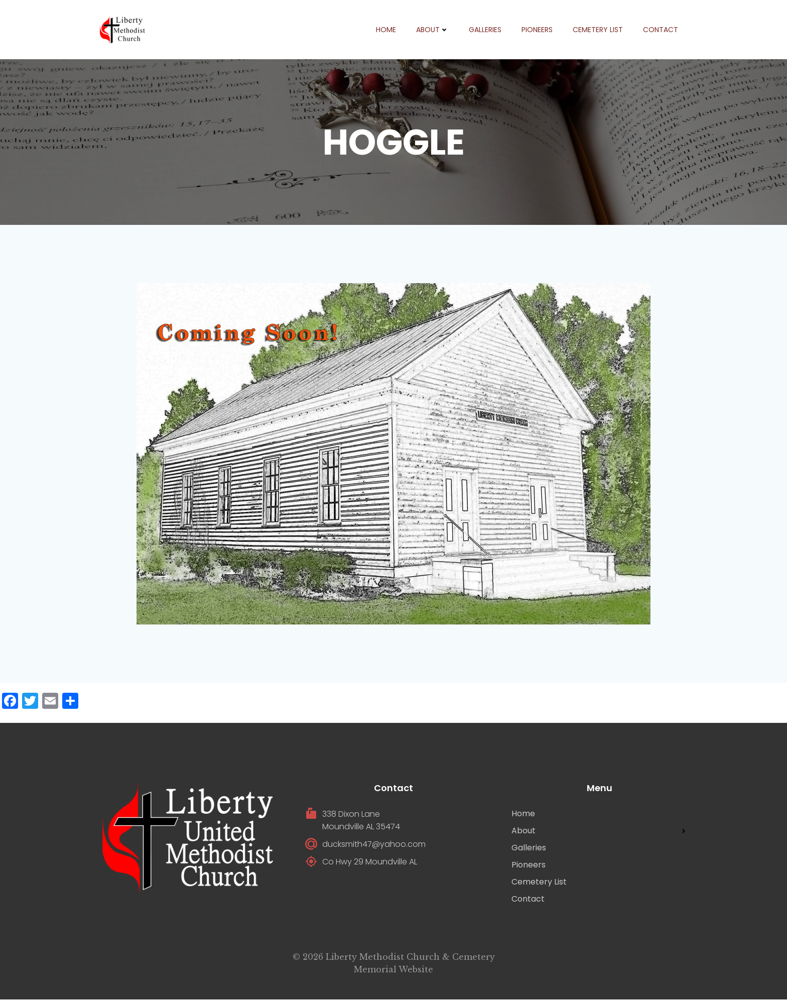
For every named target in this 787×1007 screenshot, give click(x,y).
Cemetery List (597, 30)
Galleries (484, 30)
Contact (660, 30)
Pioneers (536, 30)
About (432, 30)
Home (385, 30)
